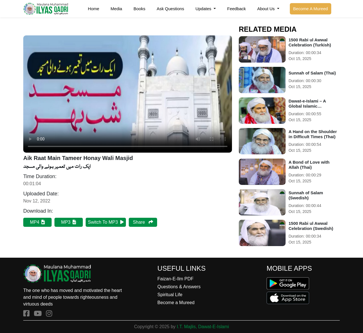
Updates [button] (203, 8)
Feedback (236, 8)
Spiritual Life (169, 294)
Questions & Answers (179, 286)
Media (116, 8)
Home (93, 8)
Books (139, 8)
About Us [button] (266, 8)
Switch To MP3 (106, 222)
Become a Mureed (176, 302)
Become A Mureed (310, 8)
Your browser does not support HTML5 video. (127, 94)
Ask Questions (170, 8)
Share (143, 222)
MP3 (68, 222)
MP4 (37, 222)
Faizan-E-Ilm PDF (175, 278)
